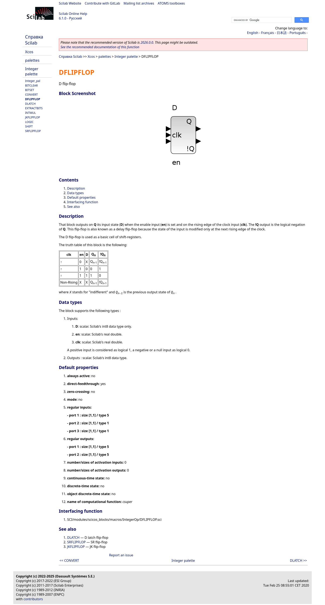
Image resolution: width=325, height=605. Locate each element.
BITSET (29, 90)
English (252, 32)
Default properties (81, 197)
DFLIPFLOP (32, 99)
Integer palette (31, 71)
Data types (75, 193)
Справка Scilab (34, 40)
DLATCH (30, 104)
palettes (32, 60)
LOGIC (29, 122)
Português (298, 32)
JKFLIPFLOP (32, 117)
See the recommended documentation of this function (100, 47)
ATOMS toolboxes (171, 3)
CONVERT (31, 94)
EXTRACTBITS (34, 108)
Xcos (29, 51)
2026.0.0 (147, 42)
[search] (261, 20)
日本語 (282, 32)
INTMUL (30, 113)
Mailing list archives (139, 3)
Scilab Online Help (73, 13)
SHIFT (29, 126)
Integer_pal (32, 81)
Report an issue (121, 555)
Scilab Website (70, 3)
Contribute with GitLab (102, 3)
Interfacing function (82, 202)
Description (76, 188)
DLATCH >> (298, 560)
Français (267, 32)
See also (73, 206)
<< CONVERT (69, 560)
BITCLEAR (31, 85)
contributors (33, 599)
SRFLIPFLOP (33, 131)
